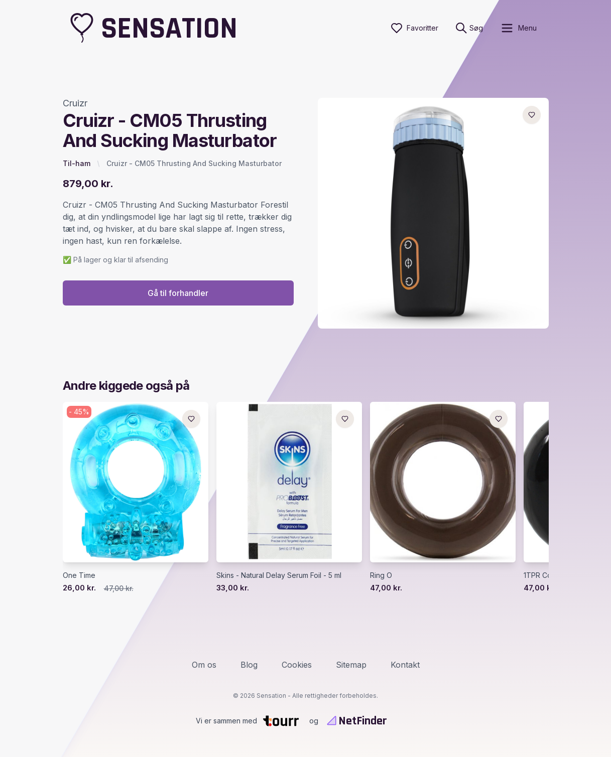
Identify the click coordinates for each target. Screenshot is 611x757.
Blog (249, 665)
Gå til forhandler (178, 293)
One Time (79, 575)
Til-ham (76, 163)
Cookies (297, 665)
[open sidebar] (518, 28)
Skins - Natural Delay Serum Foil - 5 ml (278, 575)
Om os (204, 665)
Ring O (381, 575)
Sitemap (351, 665)
